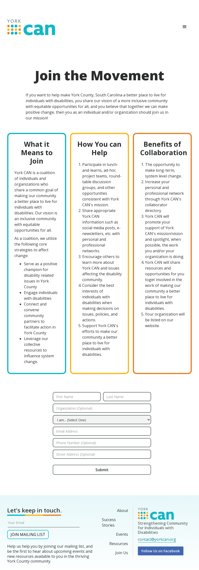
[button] (184, 27)
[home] (31, 26)
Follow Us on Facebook (160, 551)
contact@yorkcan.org (157, 539)
